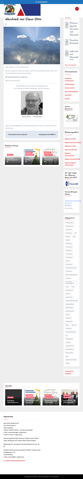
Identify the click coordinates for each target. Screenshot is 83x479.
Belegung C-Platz (70, 146)
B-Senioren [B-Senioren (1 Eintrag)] (69, 243)
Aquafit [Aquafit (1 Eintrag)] (68, 240)
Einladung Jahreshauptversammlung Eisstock (13, 159)
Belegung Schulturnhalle (72, 159)
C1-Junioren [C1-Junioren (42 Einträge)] (69, 253)
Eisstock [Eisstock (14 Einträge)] (68, 278)
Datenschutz (69, 371)
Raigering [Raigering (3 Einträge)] (68, 318)
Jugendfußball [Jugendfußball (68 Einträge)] (70, 304)
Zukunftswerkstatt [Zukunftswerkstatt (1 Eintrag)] (71, 359)
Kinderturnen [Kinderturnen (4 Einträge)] (69, 307)
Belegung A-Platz (70, 139)
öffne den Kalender (70, 65)
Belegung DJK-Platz (71, 149)
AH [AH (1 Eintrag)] (75, 233)
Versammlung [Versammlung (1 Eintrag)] (69, 349)
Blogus (46, 476)
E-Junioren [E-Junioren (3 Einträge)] (69, 271)
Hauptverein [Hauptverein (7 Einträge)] (69, 297)
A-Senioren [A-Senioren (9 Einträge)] (69, 233)
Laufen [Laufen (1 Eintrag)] (68, 314)
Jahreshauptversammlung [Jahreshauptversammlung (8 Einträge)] (73, 300)
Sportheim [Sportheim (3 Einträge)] (68, 328)
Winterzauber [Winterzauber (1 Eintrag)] (69, 352)
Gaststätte (68, 95)
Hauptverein (29, 154)
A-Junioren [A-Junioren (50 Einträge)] (69, 229)
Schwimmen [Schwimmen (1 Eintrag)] (69, 321)
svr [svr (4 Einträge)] (67, 335)
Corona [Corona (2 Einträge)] (68, 260)
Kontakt (67, 98)
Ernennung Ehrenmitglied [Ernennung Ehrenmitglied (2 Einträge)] (69, 282)
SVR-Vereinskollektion (71, 91)
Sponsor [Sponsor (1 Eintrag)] (74, 325)
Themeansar (55, 476)
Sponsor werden (70, 88)
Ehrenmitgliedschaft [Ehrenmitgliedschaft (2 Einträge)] (71, 274)
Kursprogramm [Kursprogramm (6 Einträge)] (70, 311)
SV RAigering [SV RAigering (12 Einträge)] (69, 338)
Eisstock (10, 154)
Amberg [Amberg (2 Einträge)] (68, 236)
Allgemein (29, 152)
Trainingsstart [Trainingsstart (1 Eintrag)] (70, 345)
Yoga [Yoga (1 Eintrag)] (67, 356)
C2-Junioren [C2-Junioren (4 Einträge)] (69, 257)
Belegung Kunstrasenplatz (73, 142)
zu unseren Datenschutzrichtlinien (14, 460)
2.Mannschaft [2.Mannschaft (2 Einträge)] (69, 226)
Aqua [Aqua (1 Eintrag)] (74, 236)
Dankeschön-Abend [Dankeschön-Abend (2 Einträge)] (71, 267)
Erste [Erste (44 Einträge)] (67, 286)
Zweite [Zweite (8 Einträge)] (68, 363)
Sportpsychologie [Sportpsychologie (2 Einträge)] (70, 331)
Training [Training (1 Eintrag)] (68, 342)
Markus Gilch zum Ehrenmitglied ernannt (69, 402)
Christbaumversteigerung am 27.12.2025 (31, 159)
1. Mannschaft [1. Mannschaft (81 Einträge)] (69, 222)
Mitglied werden (70, 84)
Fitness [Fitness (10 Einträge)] (68, 293)
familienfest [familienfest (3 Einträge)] (69, 290)
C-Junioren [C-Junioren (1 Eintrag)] (69, 250)
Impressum (68, 373)
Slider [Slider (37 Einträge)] (67, 325)
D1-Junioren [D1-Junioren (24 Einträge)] (69, 264)
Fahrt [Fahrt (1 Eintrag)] (73, 286)
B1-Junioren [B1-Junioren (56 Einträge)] (69, 247)
